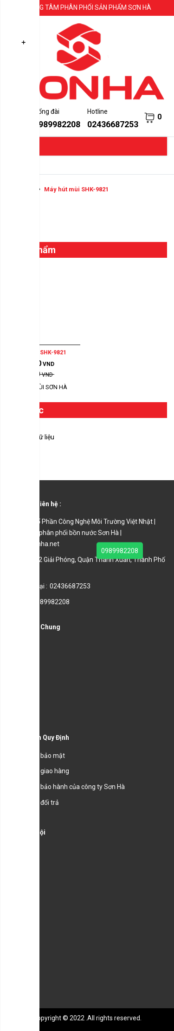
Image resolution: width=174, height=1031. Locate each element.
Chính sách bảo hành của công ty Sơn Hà (66, 786)
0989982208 (119, 551)
